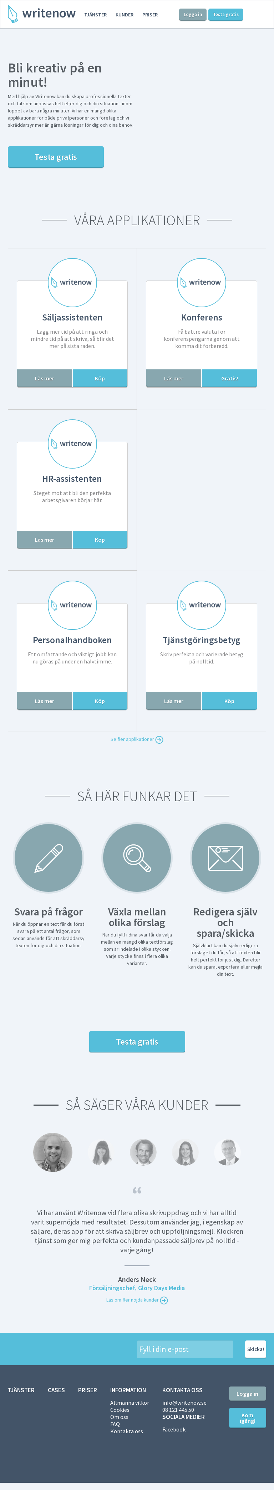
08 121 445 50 (178, 1409)
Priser (150, 14)
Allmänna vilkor (129, 1402)
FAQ (115, 1424)
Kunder (124, 14)
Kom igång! (247, 1417)
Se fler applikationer (137, 740)
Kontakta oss (126, 1431)
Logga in (193, 14)
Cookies (120, 1409)
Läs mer (44, 378)
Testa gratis (226, 14)
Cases (56, 1390)
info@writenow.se (184, 1402)
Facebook (174, 1429)
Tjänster (95, 14)
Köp (100, 378)
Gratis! (229, 378)
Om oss (119, 1416)
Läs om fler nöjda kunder (137, 1300)
